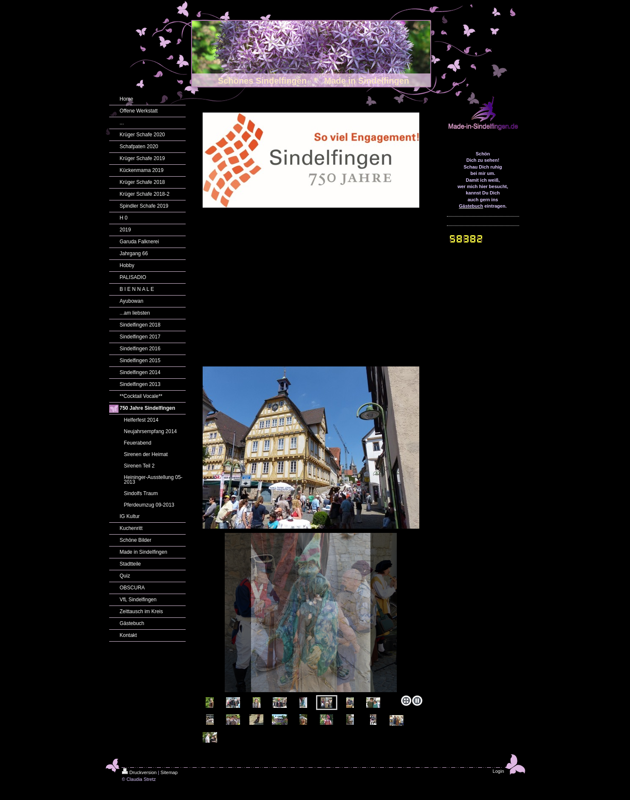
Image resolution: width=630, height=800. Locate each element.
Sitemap (169, 772)
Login (498, 771)
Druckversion (139, 772)
